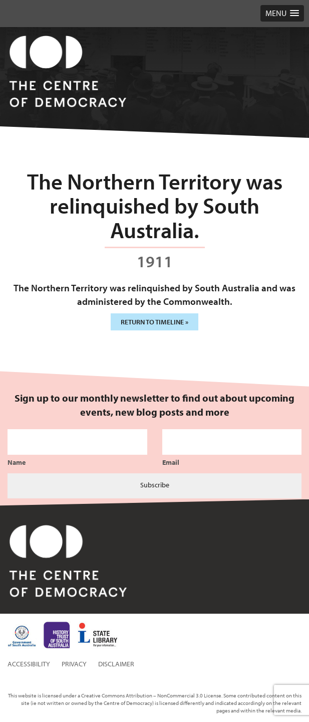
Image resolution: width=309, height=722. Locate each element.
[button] (282, 13)
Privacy (74, 663)
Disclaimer (116, 663)
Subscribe (154, 484)
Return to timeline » (154, 321)
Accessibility (29, 663)
